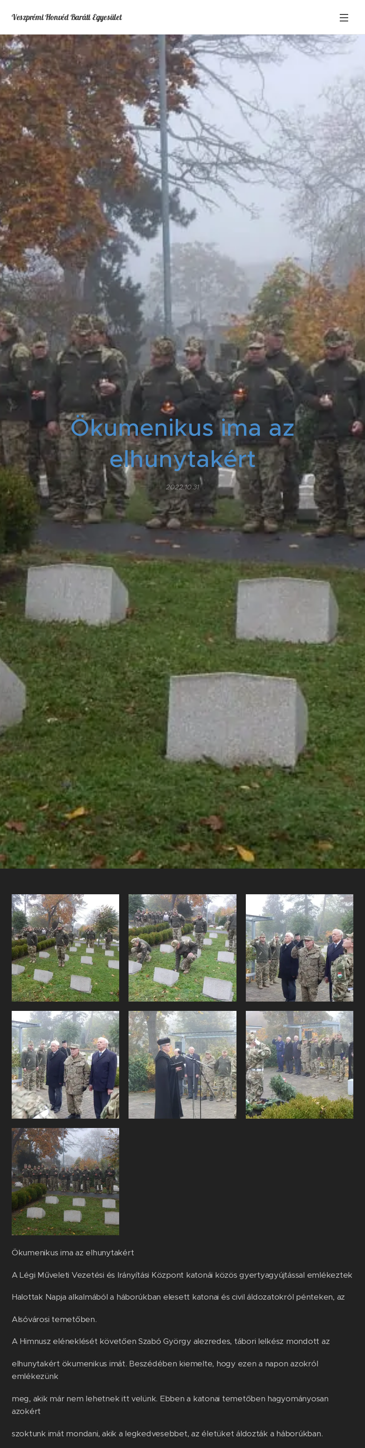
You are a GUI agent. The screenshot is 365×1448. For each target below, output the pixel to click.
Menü (344, 17)
